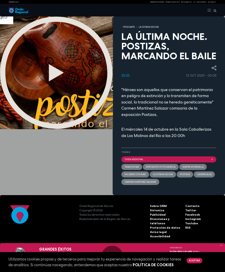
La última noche (163, 174)
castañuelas (204, 174)
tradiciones (132, 166)
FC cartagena (199, 2)
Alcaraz (212, 2)
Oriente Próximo (157, 2)
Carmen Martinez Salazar (140, 181)
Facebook (192, 215)
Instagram (193, 219)
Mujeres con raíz (135, 174)
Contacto (192, 206)
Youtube (191, 223)
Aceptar (194, 260)
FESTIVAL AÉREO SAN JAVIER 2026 (185, 251)
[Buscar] (213, 10)
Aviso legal (158, 232)
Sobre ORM (158, 206)
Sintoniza (157, 210)
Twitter (190, 210)
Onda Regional (169, 159)
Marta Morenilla (193, 166)
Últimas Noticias (173, 2)
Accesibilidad (160, 236)
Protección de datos (165, 228)
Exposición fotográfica (160, 166)
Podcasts (129, 26)
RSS (188, 228)
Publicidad (158, 215)
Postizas (185, 174)
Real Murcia (186, 2)
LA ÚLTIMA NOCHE (149, 26)
